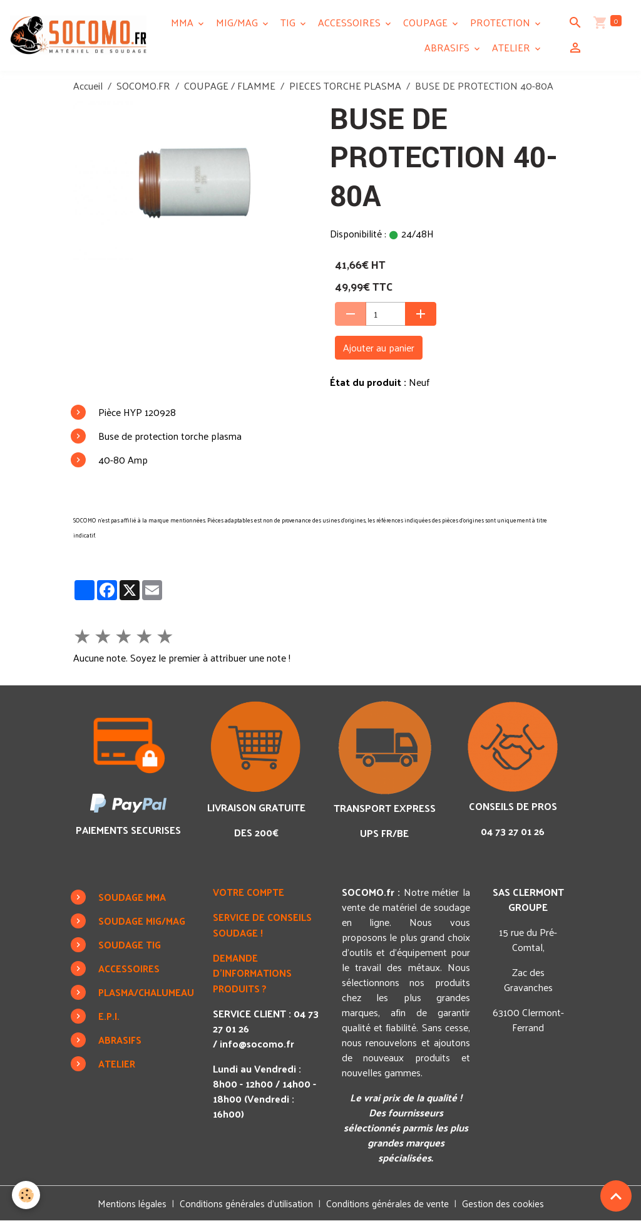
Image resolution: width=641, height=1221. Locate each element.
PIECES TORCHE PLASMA (345, 85)
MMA (184, 22)
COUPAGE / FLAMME (229, 85)
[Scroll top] (616, 1196)
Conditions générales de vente (390, 1203)
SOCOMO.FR (143, 85)
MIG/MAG (239, 22)
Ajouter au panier (378, 347)
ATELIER (513, 47)
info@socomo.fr (260, 1042)
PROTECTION (502, 22)
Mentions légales (126, 1203)
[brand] (79, 35)
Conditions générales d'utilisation (244, 1203)
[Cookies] (27, 1195)
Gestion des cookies (509, 1203)
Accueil (88, 85)
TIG (290, 22)
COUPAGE (427, 22)
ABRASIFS (449, 47)
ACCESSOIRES (351, 22)
